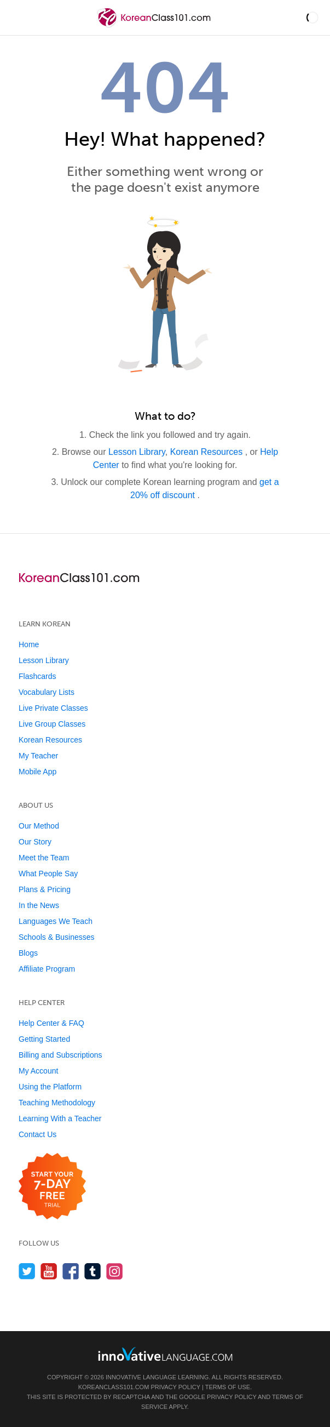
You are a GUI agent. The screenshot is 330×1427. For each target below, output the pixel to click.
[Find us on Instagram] (114, 1271)
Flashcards (37, 676)
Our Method (39, 825)
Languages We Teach (55, 921)
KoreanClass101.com (113, 1387)
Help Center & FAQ (51, 1023)
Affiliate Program (47, 968)
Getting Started (44, 1039)
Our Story (35, 841)
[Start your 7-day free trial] (52, 1186)
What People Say (48, 873)
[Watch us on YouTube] (48, 1271)
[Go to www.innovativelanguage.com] (165, 1353)
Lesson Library (136, 451)
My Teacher (38, 755)
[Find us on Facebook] (70, 1271)
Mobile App (37, 771)
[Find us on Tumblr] (92, 1271)
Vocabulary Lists (46, 692)
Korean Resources (207, 451)
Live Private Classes (53, 708)
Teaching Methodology (57, 1102)
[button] (312, 17)
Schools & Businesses (57, 937)
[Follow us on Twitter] (27, 1271)
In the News (39, 905)
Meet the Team (44, 857)
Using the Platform (50, 1086)
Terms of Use (228, 1387)
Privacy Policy (175, 1387)
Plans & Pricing (45, 889)
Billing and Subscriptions (60, 1055)
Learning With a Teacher (60, 1118)
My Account (38, 1070)
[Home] (155, 25)
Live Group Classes (52, 724)
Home (29, 644)
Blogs (28, 953)
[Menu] (17, 17)
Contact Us (37, 1134)
